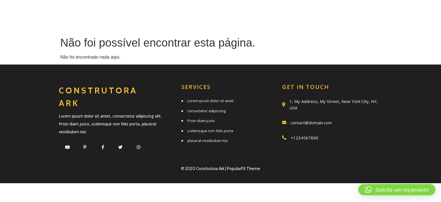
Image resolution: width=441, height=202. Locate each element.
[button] (396, 189)
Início (151, 12)
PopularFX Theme (243, 168)
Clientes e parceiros (253, 24)
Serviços (192, 12)
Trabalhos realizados (323, 12)
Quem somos (244, 12)
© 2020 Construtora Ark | (204, 168)
